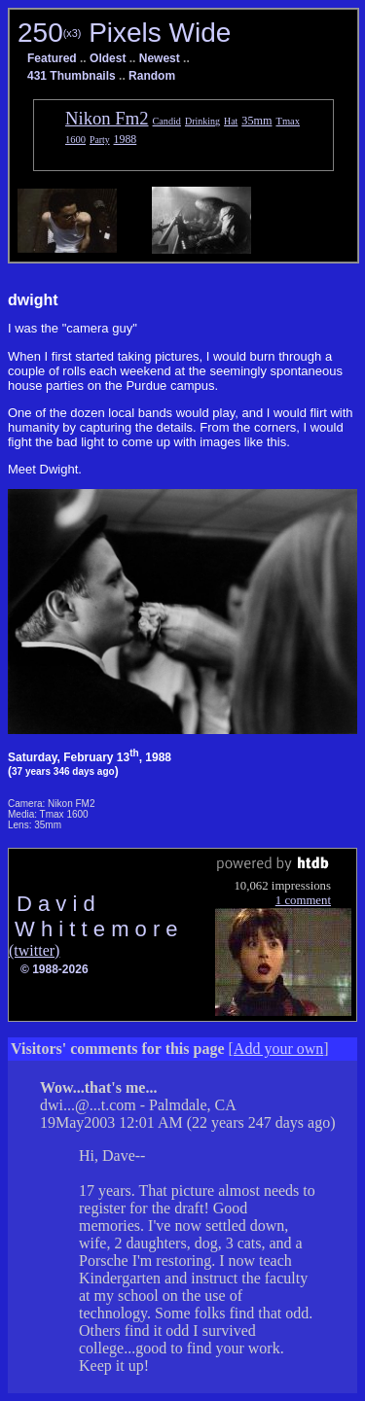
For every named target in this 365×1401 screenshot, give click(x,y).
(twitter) (34, 950)
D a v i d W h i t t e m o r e (93, 916)
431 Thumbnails (71, 76)
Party (100, 139)
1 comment (303, 900)
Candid (167, 121)
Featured (52, 58)
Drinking (202, 121)
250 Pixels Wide (124, 33)
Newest (159, 58)
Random (151, 76)
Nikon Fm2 (107, 118)
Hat (230, 121)
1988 (125, 139)
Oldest (108, 58)
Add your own (278, 1048)
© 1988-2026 (54, 969)
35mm (256, 120)
